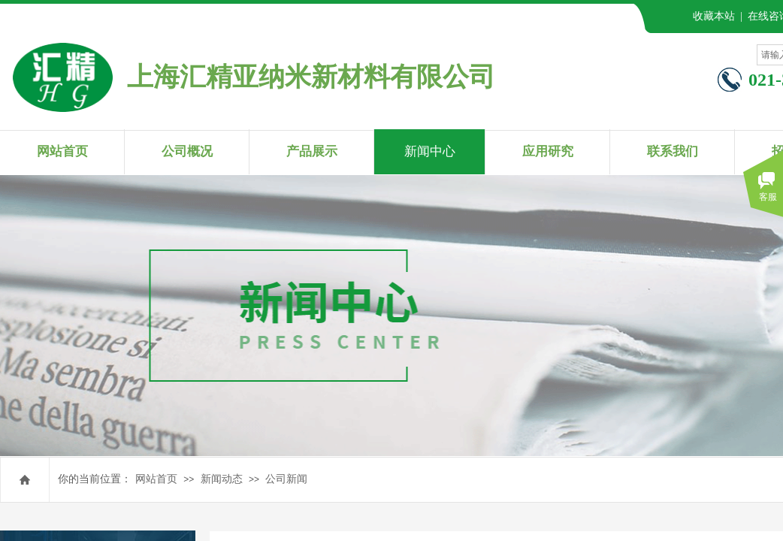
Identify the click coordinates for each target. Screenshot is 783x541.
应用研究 (547, 151)
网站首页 (156, 479)
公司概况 (187, 151)
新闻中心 (429, 151)
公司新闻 (286, 479)
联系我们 (672, 151)
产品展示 (311, 151)
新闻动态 (222, 479)
